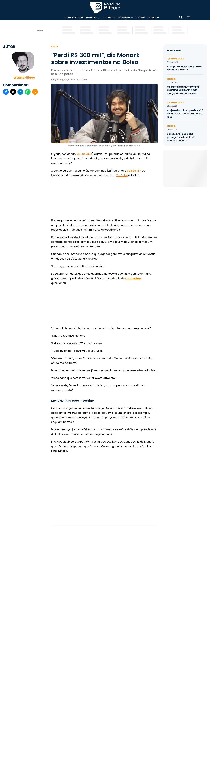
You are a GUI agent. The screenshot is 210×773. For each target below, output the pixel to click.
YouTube (122, 175)
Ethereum (153, 17)
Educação (124, 17)
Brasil (54, 46)
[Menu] (188, 17)
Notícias (91, 17)
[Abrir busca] (180, 17)
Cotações (109, 17)
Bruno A (83, 154)
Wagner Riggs (24, 77)
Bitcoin (140, 17)
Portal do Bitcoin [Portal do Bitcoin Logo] (105, 7)
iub (90, 154)
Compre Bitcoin (74, 17)
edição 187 (134, 170)
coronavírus (133, 278)
